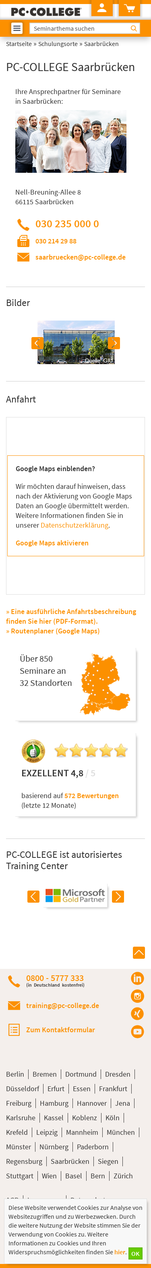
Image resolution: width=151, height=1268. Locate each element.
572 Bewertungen (91, 795)
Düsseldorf (22, 1088)
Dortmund (81, 1074)
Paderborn (93, 1146)
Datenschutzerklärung (74, 525)
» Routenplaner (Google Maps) (53, 630)
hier (119, 1252)
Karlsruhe (20, 1117)
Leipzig (47, 1132)
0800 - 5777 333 (55, 980)
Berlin (15, 1074)
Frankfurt (113, 1088)
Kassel (54, 1117)
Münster (18, 1146)
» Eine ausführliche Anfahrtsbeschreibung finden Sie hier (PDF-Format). (71, 616)
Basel (73, 1175)
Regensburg (24, 1161)
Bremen (45, 1074)
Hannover (92, 1103)
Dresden (117, 1074)
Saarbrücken (70, 1161)
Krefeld (17, 1132)
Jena (122, 1103)
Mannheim (82, 1132)
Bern (98, 1175)
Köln (112, 1117)
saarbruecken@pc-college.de (80, 257)
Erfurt (56, 1088)
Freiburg (18, 1103)
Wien (49, 1175)
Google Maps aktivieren (52, 542)
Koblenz (84, 1117)
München (121, 1132)
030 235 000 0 (67, 223)
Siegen (108, 1161)
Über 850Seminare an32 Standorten (46, 670)
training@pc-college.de (62, 1005)
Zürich (123, 1175)
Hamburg (54, 1103)
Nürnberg (53, 1146)
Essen (82, 1088)
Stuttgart (19, 1175)
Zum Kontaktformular (60, 1029)
